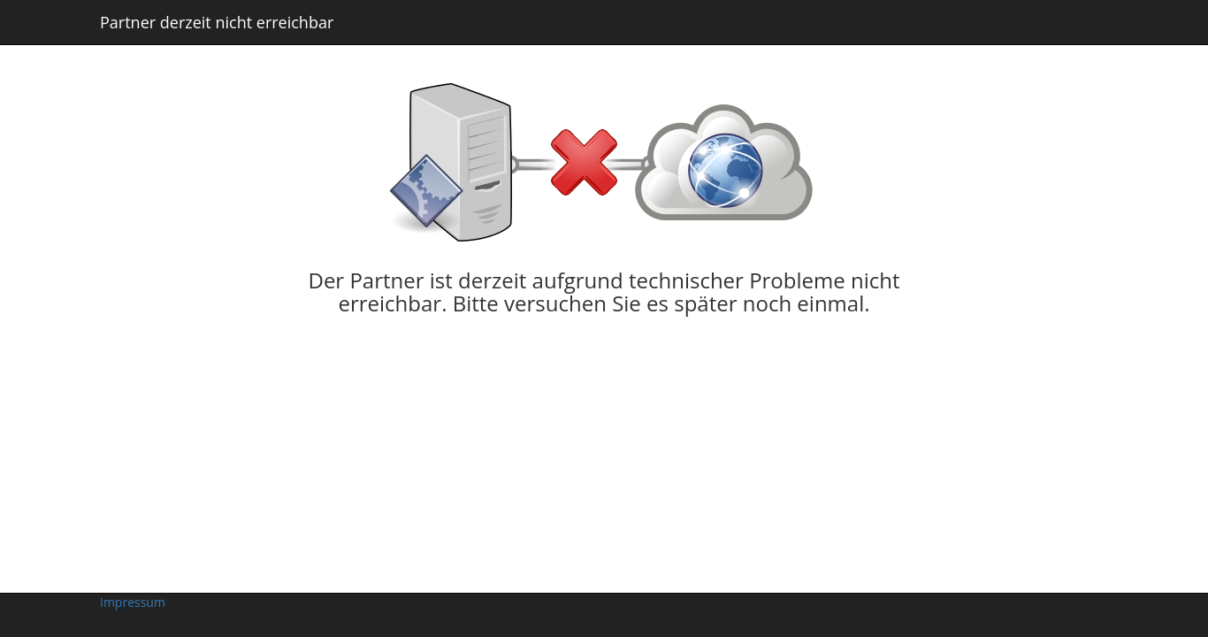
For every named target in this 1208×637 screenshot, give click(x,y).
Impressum (132, 602)
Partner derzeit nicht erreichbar (216, 22)
